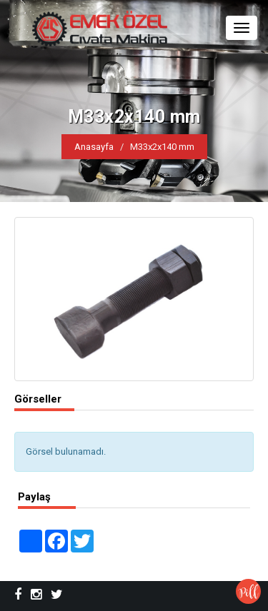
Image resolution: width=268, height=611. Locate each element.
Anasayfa (94, 146)
